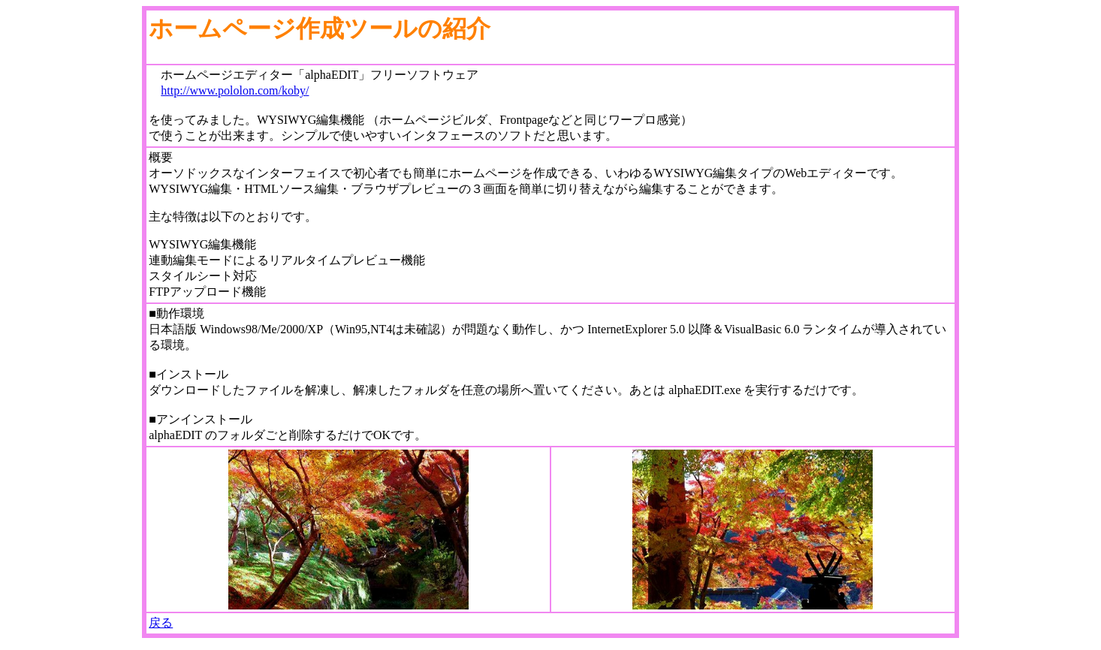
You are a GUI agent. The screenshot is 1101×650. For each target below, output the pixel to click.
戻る (161, 622)
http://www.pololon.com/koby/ (235, 90)
